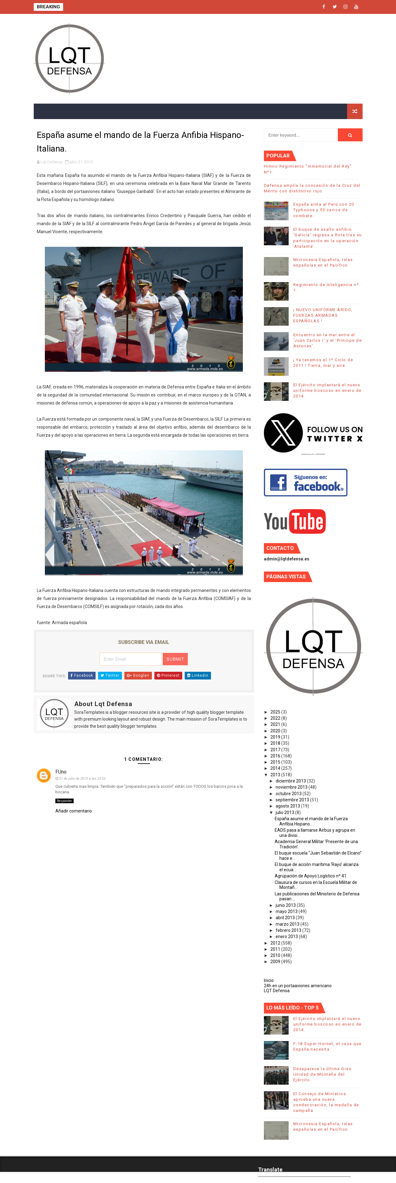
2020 (275, 730)
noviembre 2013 (292, 787)
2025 (275, 711)
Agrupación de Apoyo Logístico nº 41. (311, 875)
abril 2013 (286, 917)
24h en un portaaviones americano (298, 985)
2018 (275, 743)
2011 (275, 949)
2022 (275, 718)
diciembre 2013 (291, 780)
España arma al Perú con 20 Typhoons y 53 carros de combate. (323, 210)
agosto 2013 (288, 806)
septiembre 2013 (293, 799)
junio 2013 (286, 905)
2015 (275, 762)
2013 (275, 774)
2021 (275, 724)
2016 (275, 755)
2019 (275, 737)
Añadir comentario (73, 810)
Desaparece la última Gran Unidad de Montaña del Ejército (322, 1074)
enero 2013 (287, 936)
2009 (275, 961)
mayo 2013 (287, 911)
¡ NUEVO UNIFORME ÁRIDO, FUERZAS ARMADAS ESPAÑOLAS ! (323, 315)
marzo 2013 (288, 924)
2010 (275, 955)
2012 (275, 943)
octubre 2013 (289, 793)
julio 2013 (285, 812)
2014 (275, 768)
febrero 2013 (289, 930)
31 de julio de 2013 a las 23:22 (82, 779)
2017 (275, 749)
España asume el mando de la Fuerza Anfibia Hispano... (311, 821)
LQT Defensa (277, 990)
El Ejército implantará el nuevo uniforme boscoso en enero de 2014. (327, 390)
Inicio (269, 980)
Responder (64, 801)
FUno (61, 772)
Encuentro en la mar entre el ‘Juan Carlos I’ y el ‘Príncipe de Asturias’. (327, 340)
